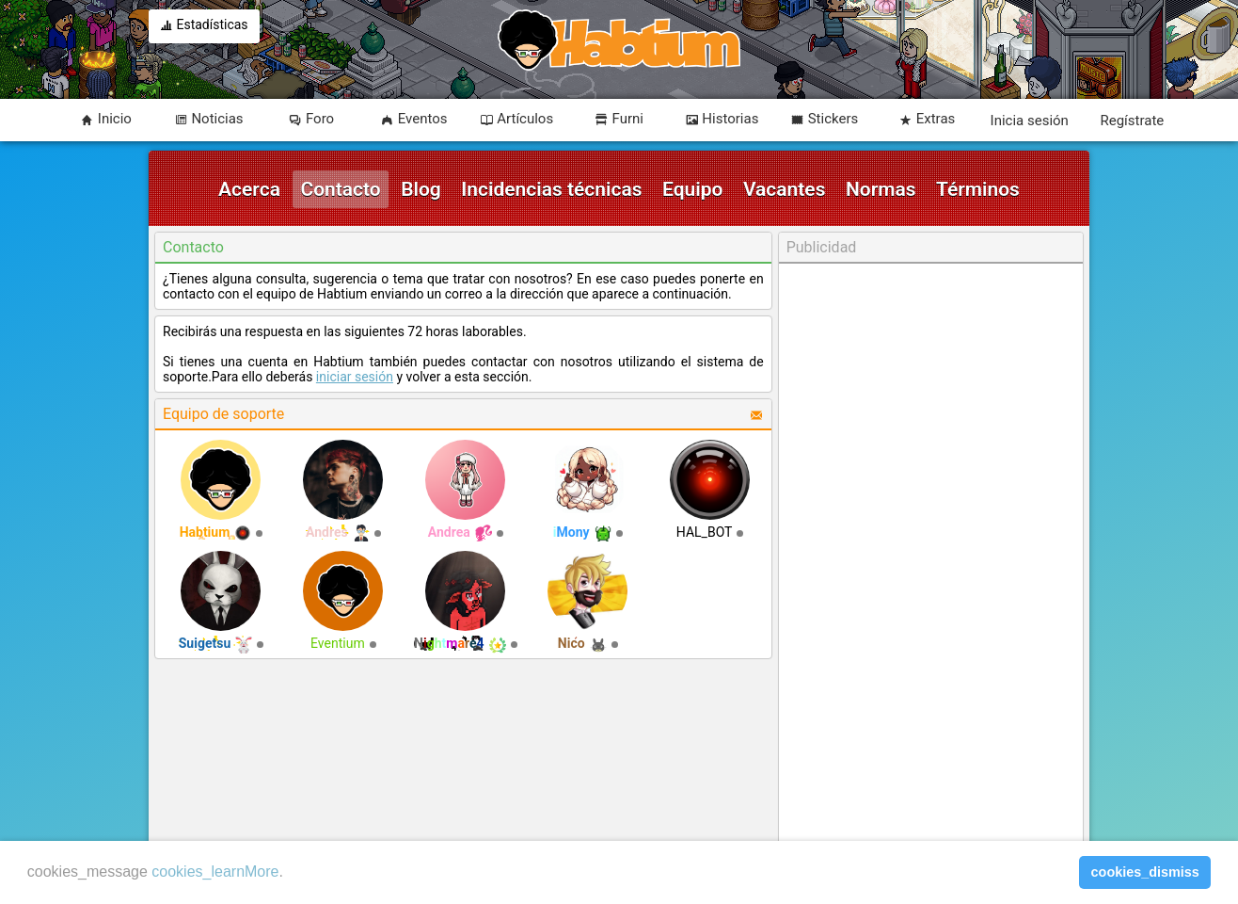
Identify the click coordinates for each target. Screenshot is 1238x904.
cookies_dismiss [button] (1145, 872)
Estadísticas (204, 26)
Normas (881, 189)
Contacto (340, 189)
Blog (421, 189)
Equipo (692, 189)
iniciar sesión (354, 376)
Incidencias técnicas (551, 189)
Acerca (249, 189)
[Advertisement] (930, 553)
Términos (978, 189)
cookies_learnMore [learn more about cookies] (214, 872)
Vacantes (784, 189)
